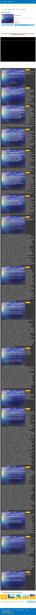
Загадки (26, 610)
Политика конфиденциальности (8, 610)
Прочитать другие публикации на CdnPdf (18, 61)
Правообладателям (20, 610)
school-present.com (7, 612)
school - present (8, 1)
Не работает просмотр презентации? (7, 66)
